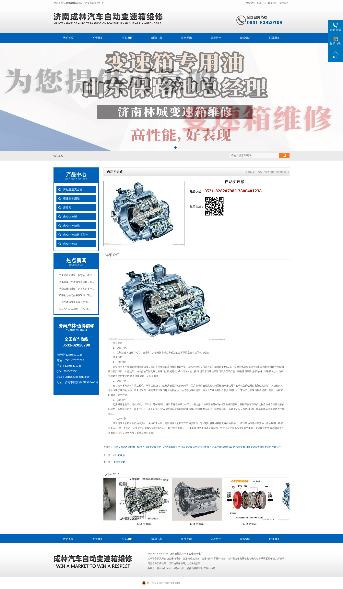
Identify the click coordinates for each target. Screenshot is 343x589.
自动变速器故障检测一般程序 (128, 447)
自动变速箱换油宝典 (75, 234)
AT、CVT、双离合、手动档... (74, 308)
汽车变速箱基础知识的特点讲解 (228, 447)
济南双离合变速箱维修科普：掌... (76, 282)
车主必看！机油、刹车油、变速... (76, 275)
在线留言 (284, 3)
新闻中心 (156, 37)
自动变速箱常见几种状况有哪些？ (162, 447)
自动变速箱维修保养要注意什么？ (263, 447)
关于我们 (97, 37)
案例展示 (186, 37)
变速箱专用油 (71, 198)
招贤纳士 (215, 37)
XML (259, 3)
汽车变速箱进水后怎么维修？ (196, 447)
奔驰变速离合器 (72, 189)
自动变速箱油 (71, 225)
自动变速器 (70, 216)
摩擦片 (67, 207)
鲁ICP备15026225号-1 (168, 568)
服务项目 (127, 37)
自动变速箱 (70, 243)
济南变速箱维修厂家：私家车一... (76, 288)
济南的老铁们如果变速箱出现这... (76, 295)
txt (265, 3)
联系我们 (272, 3)
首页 (260, 171)
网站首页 (68, 37)
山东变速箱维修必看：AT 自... (74, 302)
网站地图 (251, 3)
